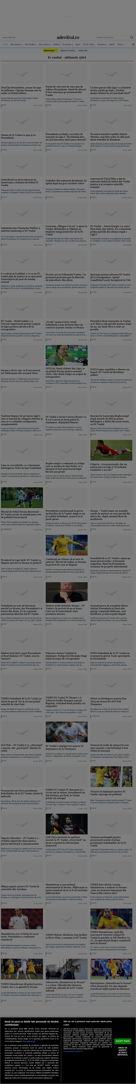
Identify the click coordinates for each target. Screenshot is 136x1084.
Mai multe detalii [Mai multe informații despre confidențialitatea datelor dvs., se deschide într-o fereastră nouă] (29, 1041)
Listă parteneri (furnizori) (73, 1051)
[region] (68, 1050)
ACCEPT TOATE (123, 1041)
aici (22, 1065)
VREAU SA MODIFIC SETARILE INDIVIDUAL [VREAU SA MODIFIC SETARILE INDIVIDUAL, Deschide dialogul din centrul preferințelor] (122, 1051)
